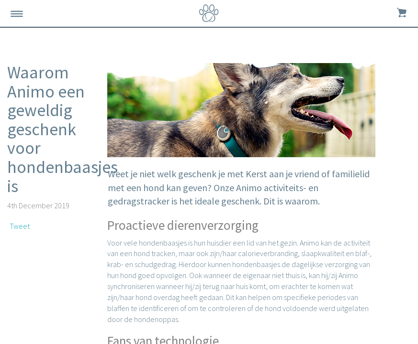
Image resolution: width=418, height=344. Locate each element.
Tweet (20, 226)
